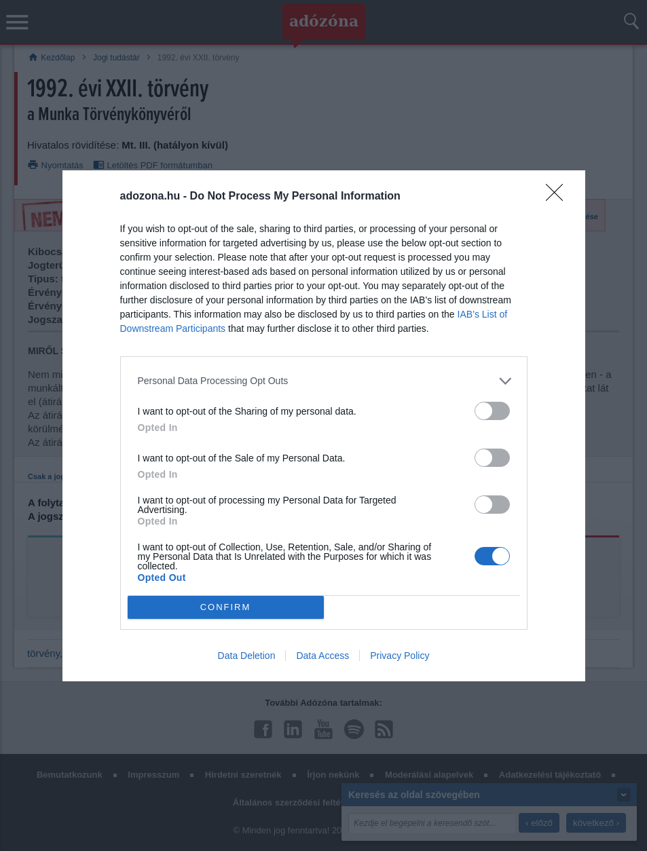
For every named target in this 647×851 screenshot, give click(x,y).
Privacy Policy (399, 655)
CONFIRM (225, 607)
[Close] (559, 197)
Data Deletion (247, 655)
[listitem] (324, 381)
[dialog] (323, 425)
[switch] (492, 411)
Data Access (322, 655)
